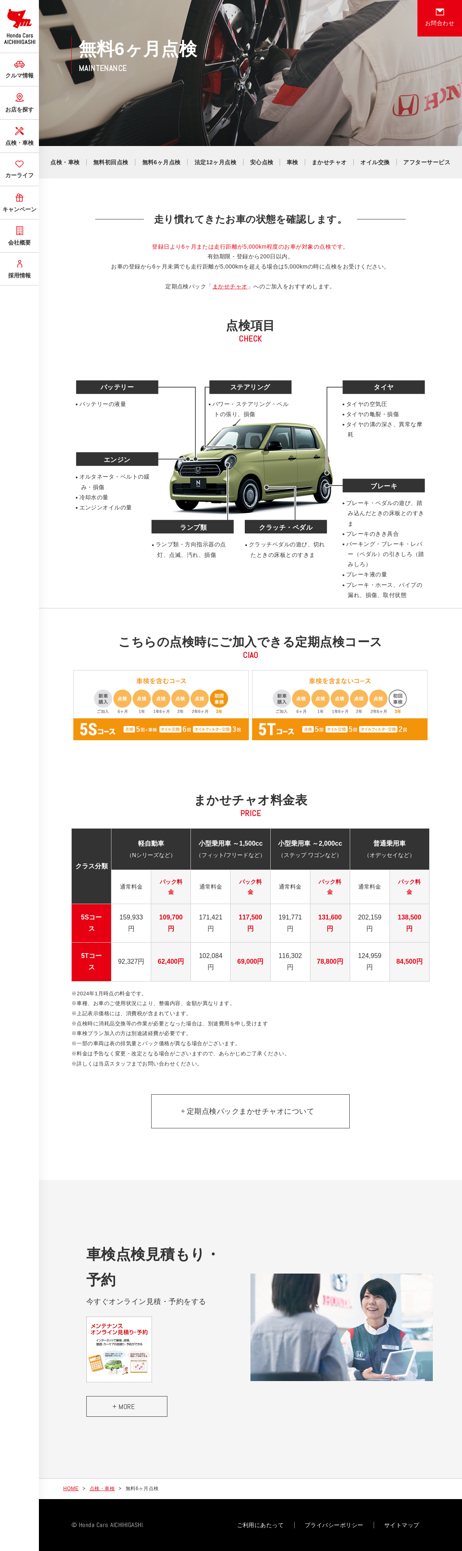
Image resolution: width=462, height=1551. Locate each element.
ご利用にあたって (260, 1525)
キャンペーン (19, 202)
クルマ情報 (19, 68)
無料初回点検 (110, 162)
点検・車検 (19, 135)
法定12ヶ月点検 (215, 162)
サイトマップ (401, 1525)
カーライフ (19, 168)
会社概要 (19, 235)
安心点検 (262, 162)
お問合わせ (439, 18)
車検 (292, 162)
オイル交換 (374, 162)
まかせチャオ (329, 162)
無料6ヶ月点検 (161, 162)
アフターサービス (426, 162)
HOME (71, 1488)
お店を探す (19, 102)
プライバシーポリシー (334, 1525)
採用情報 (19, 268)
